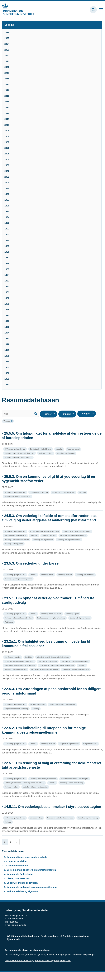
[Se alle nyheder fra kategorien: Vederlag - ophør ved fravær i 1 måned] (19, 617)
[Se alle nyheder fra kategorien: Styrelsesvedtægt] (36, 817)
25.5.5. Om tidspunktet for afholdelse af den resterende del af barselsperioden (52, 435)
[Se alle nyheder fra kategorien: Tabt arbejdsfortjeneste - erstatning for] (75, 778)
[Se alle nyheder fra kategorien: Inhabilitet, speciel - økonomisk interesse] (19, 661)
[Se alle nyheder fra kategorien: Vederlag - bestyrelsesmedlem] (16, 669)
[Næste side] (17, 842)
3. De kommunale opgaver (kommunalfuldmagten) (30, 870)
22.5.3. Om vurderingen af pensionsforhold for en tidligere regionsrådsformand (51, 691)
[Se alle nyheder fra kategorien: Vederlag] (59, 449)
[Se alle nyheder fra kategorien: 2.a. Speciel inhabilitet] (13, 657)
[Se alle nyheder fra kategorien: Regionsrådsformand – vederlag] (16, 708)
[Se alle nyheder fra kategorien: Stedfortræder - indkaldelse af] (41, 449)
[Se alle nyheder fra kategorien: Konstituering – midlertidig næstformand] (44, 531)
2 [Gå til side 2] (10, 842)
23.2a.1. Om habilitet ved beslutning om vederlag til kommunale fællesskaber (46, 643)
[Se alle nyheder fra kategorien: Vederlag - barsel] (74, 449)
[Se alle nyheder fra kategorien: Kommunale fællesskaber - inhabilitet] (75, 661)
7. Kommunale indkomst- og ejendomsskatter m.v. (30, 887)
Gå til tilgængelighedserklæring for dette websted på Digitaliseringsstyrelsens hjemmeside (48, 937)
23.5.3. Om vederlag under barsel (31, 563)
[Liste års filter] (86, 414)
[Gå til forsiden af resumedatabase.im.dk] (17, 9)
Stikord (67, 414)
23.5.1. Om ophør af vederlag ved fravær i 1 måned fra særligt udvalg (48, 600)
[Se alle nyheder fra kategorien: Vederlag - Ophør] (72, 613)
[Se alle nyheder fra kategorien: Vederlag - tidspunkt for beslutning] (35, 786)
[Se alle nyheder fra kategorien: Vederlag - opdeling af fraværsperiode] (18, 457)
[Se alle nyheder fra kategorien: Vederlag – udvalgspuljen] (14, 543)
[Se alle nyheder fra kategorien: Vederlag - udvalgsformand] (43, 539)
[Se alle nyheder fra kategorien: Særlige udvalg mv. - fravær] (80, 617)
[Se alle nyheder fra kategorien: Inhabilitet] (28, 657)
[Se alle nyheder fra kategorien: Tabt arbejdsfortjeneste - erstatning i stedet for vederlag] (25, 782)
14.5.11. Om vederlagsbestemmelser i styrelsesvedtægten (52, 807)
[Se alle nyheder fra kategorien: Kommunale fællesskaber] (48, 661)
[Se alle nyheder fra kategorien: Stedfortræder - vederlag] (39, 492)
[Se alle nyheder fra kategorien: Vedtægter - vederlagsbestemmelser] (76, 669)
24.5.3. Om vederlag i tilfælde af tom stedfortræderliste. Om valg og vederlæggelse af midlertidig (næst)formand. (49, 518)
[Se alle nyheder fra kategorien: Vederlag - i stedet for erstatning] (72, 782)
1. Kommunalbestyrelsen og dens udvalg (25, 857)
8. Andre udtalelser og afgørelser (21, 891)
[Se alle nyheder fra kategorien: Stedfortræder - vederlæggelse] (64, 492)
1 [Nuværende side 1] (4, 842)
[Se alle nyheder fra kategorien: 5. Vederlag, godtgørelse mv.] (15, 449)
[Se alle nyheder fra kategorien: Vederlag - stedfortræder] (66, 453)
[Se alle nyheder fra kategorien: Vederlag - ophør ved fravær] (51, 613)
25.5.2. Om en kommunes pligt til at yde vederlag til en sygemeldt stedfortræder (48, 479)
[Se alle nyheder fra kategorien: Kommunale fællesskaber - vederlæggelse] (20, 665)
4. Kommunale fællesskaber (18, 874)
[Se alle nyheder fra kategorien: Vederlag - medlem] (46, 453)
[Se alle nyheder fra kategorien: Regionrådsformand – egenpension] (62, 704)
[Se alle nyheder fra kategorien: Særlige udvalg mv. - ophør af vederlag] (51, 617)
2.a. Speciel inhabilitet (15, 861)
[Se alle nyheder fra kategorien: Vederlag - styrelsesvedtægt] (88, 817)
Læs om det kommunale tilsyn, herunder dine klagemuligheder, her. (38, 960)
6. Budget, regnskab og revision (21, 883)
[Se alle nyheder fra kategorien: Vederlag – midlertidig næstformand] (73, 535)
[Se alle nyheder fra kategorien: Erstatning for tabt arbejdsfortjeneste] (43, 778)
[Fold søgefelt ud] (93, 9)
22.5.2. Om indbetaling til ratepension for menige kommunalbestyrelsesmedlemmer (44, 730)
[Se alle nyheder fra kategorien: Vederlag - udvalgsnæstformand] (69, 539)
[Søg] (20, 414)
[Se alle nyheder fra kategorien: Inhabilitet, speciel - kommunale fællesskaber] (53, 657)
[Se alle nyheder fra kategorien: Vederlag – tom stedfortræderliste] (17, 539)
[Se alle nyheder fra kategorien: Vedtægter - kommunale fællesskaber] (45, 669)
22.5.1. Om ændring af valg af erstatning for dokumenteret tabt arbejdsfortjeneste (51, 765)
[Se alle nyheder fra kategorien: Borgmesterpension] (91, 743)
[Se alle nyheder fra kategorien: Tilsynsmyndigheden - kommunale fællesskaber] (57, 665)
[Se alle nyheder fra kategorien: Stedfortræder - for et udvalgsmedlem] (77, 531)
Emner (48, 414)
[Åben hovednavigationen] (102, 10)
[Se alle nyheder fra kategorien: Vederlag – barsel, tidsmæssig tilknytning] (19, 453)
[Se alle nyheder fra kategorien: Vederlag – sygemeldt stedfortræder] (18, 496)
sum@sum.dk (19, 925)
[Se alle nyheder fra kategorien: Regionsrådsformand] (37, 704)
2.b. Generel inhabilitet (16, 865)
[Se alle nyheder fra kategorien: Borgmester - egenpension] (69, 743)
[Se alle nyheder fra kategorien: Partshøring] (9, 622)
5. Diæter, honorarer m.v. (17, 878)
